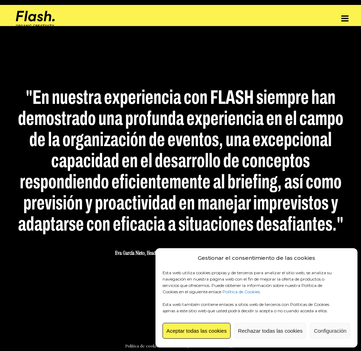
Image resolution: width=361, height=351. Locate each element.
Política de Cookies (241, 291)
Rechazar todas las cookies (270, 331)
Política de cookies (143, 346)
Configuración (330, 331)
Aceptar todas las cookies (196, 331)
